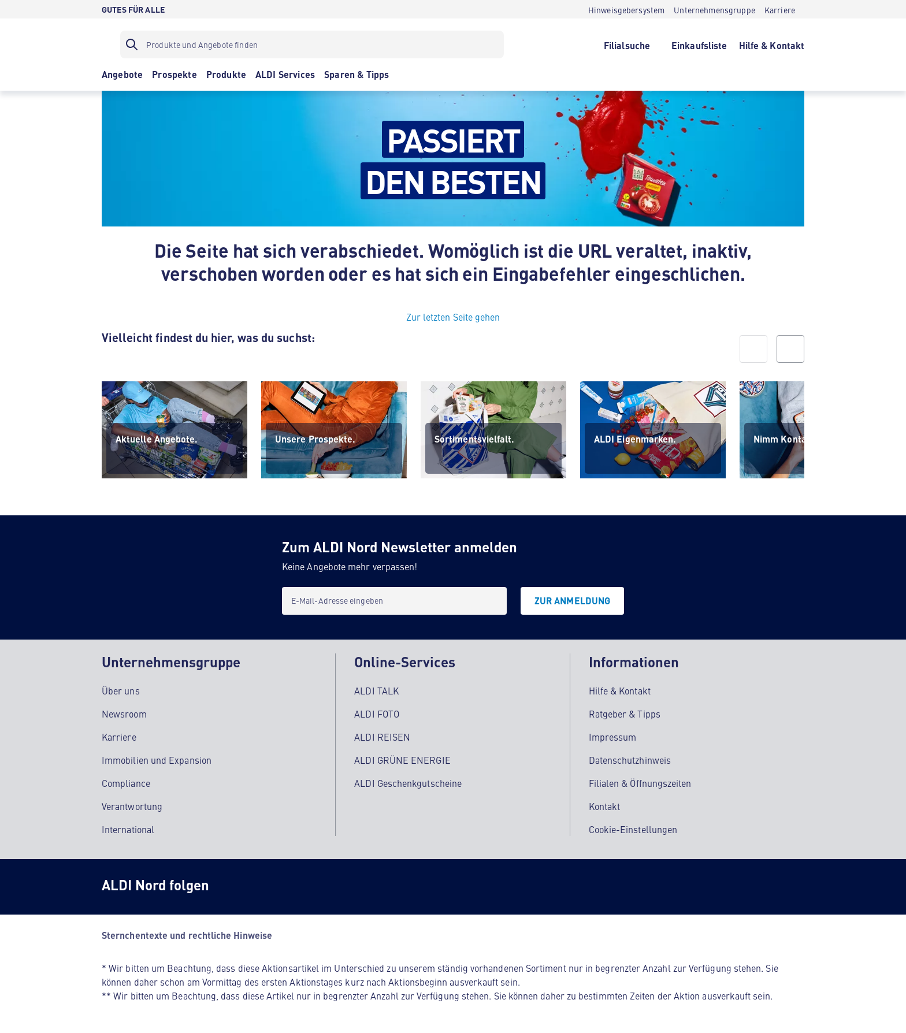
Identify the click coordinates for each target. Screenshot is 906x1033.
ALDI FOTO (376, 711)
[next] (790, 349)
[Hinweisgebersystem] (626, 9)
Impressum (613, 735)
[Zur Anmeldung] (572, 601)
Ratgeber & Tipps (624, 711)
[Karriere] (779, 9)
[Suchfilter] (312, 44)
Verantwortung (132, 804)
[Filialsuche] (626, 44)
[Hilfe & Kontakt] (771, 44)
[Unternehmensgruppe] (714, 9)
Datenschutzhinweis (630, 758)
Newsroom (124, 711)
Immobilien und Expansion (156, 758)
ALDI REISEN (382, 735)
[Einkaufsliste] (699, 44)
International (128, 827)
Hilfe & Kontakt (620, 688)
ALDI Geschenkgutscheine (408, 781)
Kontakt (605, 804)
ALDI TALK (376, 688)
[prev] (753, 349)
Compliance (126, 781)
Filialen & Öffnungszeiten (640, 781)
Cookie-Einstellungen (633, 827)
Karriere (119, 735)
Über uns (121, 688)
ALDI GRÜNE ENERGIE (402, 758)
